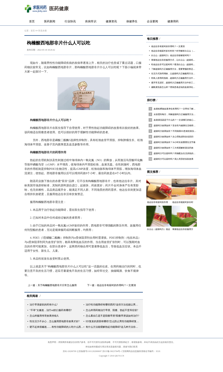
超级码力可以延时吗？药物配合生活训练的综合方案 (178, 153)
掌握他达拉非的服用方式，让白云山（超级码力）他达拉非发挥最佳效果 (184, 60)
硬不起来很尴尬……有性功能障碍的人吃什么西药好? (58, 327)
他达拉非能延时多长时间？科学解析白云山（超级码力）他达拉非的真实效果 (186, 51)
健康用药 (173, 21)
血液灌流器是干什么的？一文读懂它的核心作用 (176, 120)
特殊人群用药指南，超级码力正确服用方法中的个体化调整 (178, 78)
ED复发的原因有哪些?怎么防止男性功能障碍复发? (113, 321)
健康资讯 (111, 21)
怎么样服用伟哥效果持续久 (44, 315)
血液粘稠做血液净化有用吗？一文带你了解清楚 (176, 109)
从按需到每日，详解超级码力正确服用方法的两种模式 (179, 114)
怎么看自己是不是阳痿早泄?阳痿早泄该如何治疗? (112, 315)
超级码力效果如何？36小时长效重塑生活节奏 (174, 142)
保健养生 (131, 21)
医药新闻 (49, 21)
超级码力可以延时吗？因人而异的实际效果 (173, 159)
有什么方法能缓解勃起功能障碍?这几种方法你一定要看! (116, 327)
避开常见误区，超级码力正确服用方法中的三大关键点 (176, 82)
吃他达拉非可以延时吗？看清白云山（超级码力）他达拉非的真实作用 (183, 64)
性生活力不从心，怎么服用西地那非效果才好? (54, 321)
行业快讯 (70, 21)
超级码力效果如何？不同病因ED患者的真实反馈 (176, 131)
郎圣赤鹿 (42, 30)
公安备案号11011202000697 (89, 351)
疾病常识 (90, 21)
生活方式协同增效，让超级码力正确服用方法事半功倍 (176, 73)
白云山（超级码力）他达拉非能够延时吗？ (171, 55)
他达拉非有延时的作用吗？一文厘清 (116, 285)
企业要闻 (152, 21)
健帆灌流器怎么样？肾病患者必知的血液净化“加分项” (176, 87)
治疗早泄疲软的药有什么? (43, 304)
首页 (32, 21)
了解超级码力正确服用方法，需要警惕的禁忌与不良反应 (177, 69)
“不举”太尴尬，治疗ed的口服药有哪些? (51, 310)
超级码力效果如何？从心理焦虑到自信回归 (173, 136)
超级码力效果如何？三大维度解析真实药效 (173, 148)
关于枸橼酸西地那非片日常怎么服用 (57, 285)
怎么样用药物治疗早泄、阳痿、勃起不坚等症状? (112, 310)
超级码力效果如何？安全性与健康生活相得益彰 (176, 125)
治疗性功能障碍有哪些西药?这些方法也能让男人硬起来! (116, 304)
